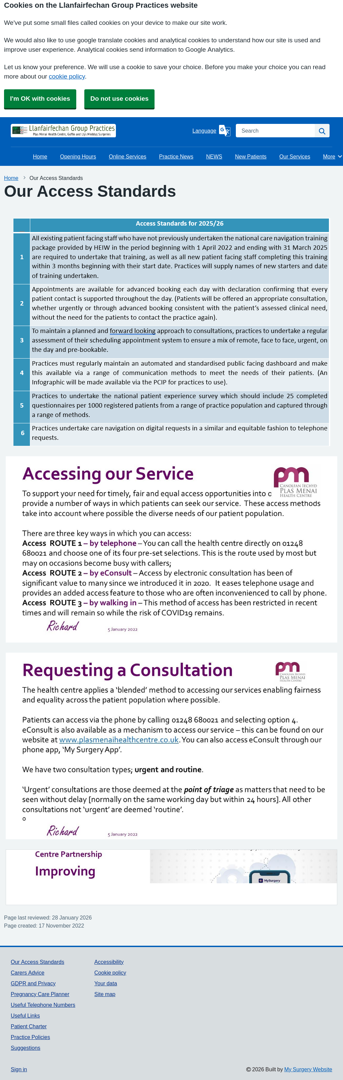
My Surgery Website (308, 1069)
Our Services (294, 156)
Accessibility (109, 962)
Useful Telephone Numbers (43, 1004)
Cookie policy (110, 972)
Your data (105, 983)
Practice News (176, 156)
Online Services (127, 156)
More (333, 156)
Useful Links (25, 1015)
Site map (105, 994)
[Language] (211, 130)
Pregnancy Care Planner (40, 994)
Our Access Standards (37, 962)
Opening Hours (78, 156)
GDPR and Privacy (33, 983)
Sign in (19, 1069)
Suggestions (25, 1047)
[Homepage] (27, 130)
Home (40, 156)
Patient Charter (29, 1026)
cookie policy (67, 76)
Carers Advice (27, 972)
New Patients (251, 156)
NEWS (214, 156)
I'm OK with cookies (40, 98)
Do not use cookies (119, 98)
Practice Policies (30, 1037)
